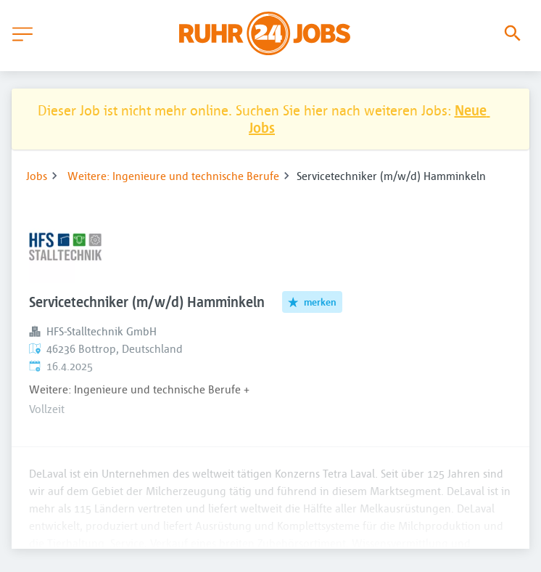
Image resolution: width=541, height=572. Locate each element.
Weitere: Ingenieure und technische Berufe (173, 175)
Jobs (36, 175)
